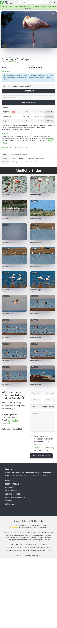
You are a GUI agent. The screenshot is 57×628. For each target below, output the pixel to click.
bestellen (49, 112)
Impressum (15, 545)
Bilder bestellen (12, 484)
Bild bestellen (28, 91)
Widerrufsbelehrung (14, 548)
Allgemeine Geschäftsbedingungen (38, 548)
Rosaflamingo (7, 195)
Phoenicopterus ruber (10, 57)
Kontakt (5, 147)
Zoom (52, 14)
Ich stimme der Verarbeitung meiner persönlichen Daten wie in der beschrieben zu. (44, 443)
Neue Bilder (9, 487)
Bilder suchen (11, 491)
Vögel (13, 158)
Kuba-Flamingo (29, 162)
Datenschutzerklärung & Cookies (34, 545)
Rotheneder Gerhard (11, 62)
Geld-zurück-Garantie (15, 497)
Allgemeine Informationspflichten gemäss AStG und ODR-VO (29, 550)
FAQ (11, 147)
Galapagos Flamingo (15, 59)
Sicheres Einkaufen (21, 147)
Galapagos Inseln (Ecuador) (36, 158)
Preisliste (51, 138)
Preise (7, 481)
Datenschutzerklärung (44, 447)
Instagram (9, 504)
